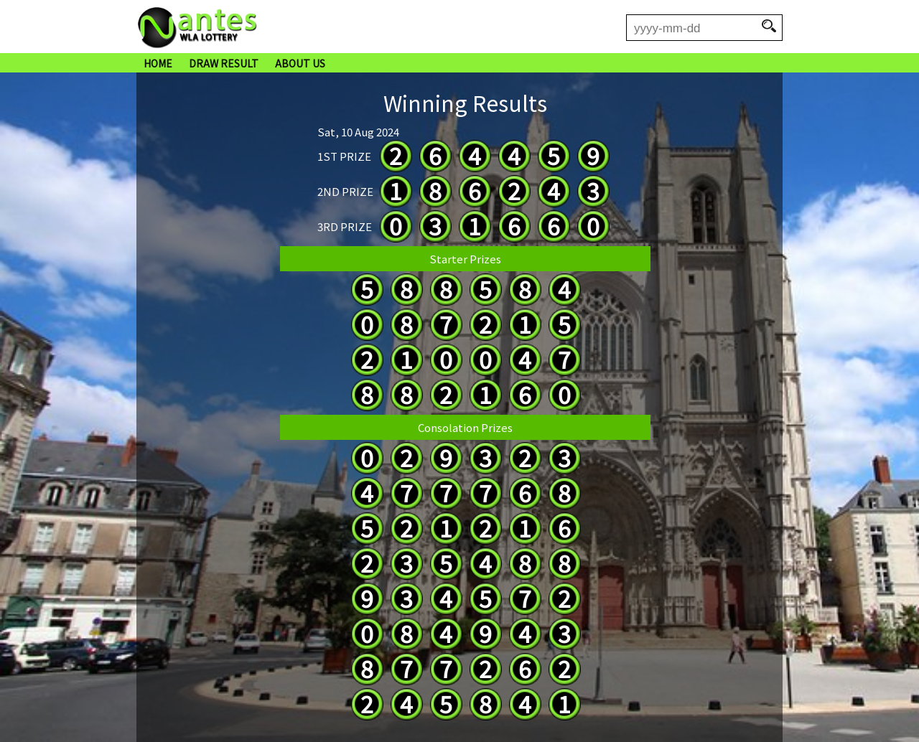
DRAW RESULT (223, 63)
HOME (158, 63)
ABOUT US (300, 63)
